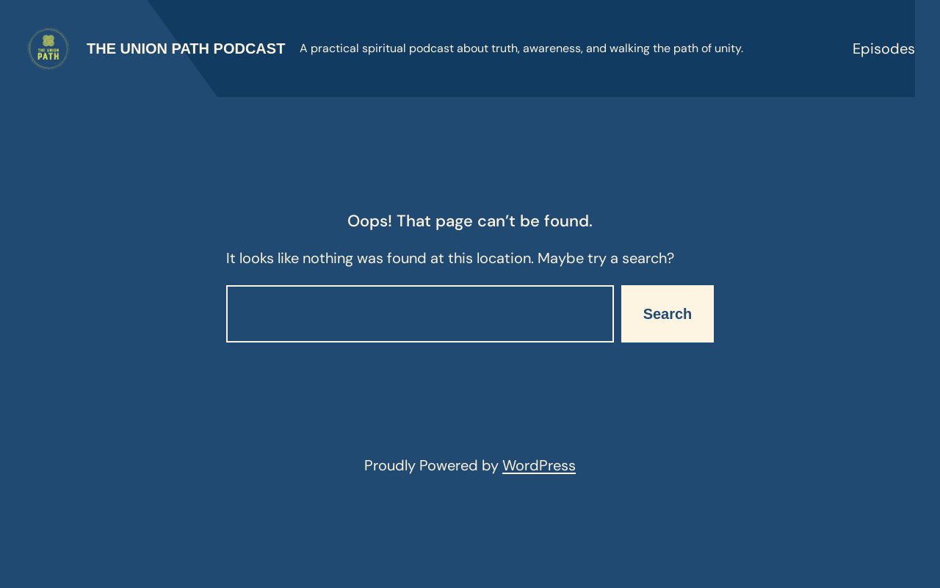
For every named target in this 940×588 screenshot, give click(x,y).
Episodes (884, 48)
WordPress (539, 465)
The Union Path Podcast (186, 48)
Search (668, 314)
